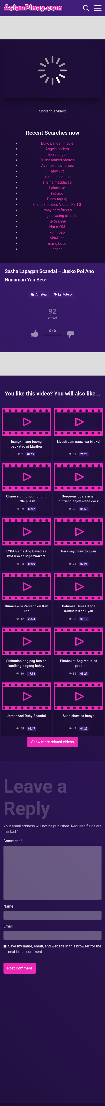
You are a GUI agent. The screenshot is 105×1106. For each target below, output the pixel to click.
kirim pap (57, 232)
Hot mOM (57, 227)
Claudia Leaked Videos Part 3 (57, 204)
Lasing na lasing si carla (57, 216)
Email (8, 926)
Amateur (39, 294)
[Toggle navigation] (98, 8)
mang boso (57, 243)
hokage (57, 193)
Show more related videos (52, 742)
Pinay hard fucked (57, 210)
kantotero (63, 294)
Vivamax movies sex (57, 165)
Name (8, 906)
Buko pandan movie (57, 143)
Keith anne (57, 221)
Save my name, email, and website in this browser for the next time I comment (54, 949)
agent (57, 249)
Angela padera (57, 149)
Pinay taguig (57, 199)
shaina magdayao (57, 182)
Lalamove (57, 188)
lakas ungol (57, 154)
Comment (12, 841)
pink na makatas (57, 177)
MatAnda (57, 238)
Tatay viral (57, 171)
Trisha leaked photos (57, 160)
